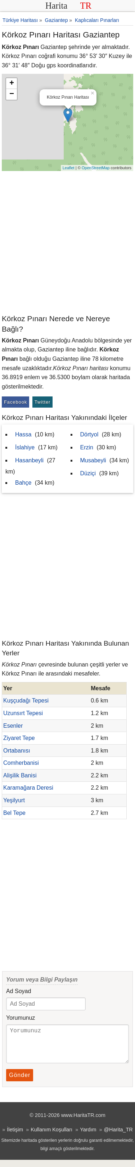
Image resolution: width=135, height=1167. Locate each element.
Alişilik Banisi (19, 775)
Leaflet (69, 168)
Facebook (15, 402)
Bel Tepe (14, 813)
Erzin (86, 447)
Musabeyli (93, 460)
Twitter (43, 402)
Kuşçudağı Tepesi (26, 700)
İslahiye (25, 447)
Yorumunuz (20, 1018)
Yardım (88, 1137)
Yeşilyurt (14, 800)
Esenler (13, 726)
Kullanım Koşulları (51, 1137)
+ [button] (11, 83)
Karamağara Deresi (28, 788)
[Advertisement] (67, 242)
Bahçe (23, 483)
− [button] (11, 94)
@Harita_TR (118, 1137)
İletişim (15, 1137)
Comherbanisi (21, 763)
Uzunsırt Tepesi (23, 713)
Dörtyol (89, 434)
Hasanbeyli (29, 460)
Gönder (19, 1082)
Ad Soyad (18, 991)
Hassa (23, 434)
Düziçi (88, 473)
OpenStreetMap (96, 168)
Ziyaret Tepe (19, 738)
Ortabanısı (16, 751)
